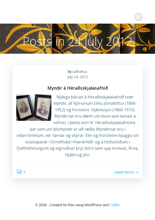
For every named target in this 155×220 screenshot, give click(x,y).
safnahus (79, 71)
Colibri (115, 204)
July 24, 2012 (77, 76)
